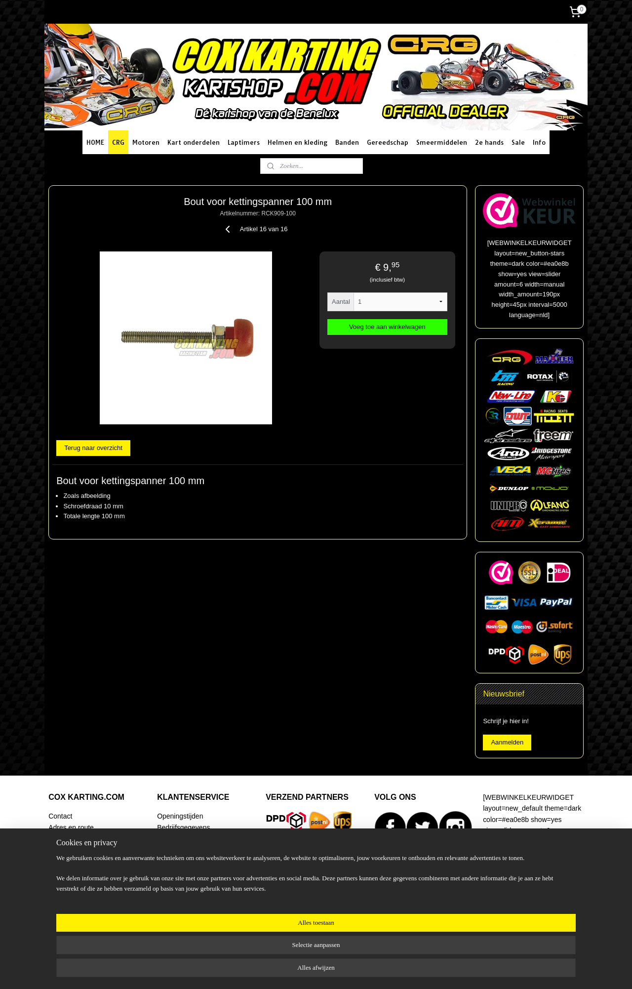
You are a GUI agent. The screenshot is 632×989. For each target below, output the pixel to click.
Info (539, 142)
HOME (95, 142)
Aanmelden (507, 742)
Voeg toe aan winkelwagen (387, 326)
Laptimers (244, 142)
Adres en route (71, 827)
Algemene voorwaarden (193, 871)
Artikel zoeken (70, 894)
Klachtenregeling (182, 883)
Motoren (145, 142)
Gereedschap (387, 142)
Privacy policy (178, 894)
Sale (518, 142)
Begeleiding (66, 871)
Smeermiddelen (441, 142)
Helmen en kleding (297, 142)
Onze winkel (67, 849)
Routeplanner (69, 838)
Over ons (62, 883)
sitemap (294, 971)
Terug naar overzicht (93, 448)
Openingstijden (180, 816)
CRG (118, 142)
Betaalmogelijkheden (189, 849)
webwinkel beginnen (343, 971)
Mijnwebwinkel (420, 971)
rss (312, 971)
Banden (347, 142)
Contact (60, 816)
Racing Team (68, 861)
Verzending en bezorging (195, 838)
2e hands (489, 142)
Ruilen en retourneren (190, 861)
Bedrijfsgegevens (183, 827)
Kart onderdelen (193, 142)
